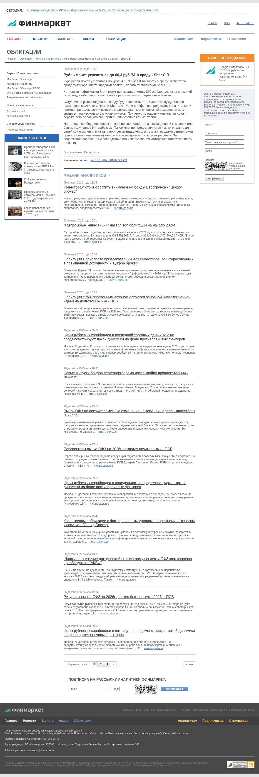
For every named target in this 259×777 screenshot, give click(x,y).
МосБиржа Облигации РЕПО (23, 88)
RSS (227, 23)
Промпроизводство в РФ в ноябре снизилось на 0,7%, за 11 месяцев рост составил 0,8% (93, 10)
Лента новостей (16, 111)
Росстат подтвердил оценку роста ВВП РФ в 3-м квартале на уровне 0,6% (39, 168)
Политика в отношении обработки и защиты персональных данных (43, 730)
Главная (11, 58)
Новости (29, 720)
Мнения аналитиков (47, 58)
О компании (236, 39)
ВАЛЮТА (63, 39)
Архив (189, 664)
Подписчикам (210, 39)
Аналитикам (183, 39)
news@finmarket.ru (43, 750)
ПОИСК (212, 23)
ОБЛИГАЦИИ (116, 39)
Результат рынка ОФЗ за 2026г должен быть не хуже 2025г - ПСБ (119, 597)
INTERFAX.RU (245, 23)
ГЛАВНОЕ (15, 39)
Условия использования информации (203, 709)
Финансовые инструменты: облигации (29, 92)
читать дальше (123, 208)
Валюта (48, 720)
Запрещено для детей (241, 709)
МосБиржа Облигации (19, 79)
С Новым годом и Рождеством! (35, 181)
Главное (11, 720)
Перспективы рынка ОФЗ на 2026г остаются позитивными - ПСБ (118, 449)
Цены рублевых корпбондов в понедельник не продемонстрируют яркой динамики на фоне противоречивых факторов (125, 485)
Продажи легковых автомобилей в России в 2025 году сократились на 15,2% (39, 196)
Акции (64, 720)
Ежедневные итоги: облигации (24, 97)
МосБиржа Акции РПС (20, 83)
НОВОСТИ (39, 39)
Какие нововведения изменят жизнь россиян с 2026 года (39, 211)
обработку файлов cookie (173, 733)
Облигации (26, 58)
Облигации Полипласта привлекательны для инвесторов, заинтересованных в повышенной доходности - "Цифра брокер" (128, 261)
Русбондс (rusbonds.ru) (20, 129)
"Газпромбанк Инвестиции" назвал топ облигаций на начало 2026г (119, 225)
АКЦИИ (88, 39)
